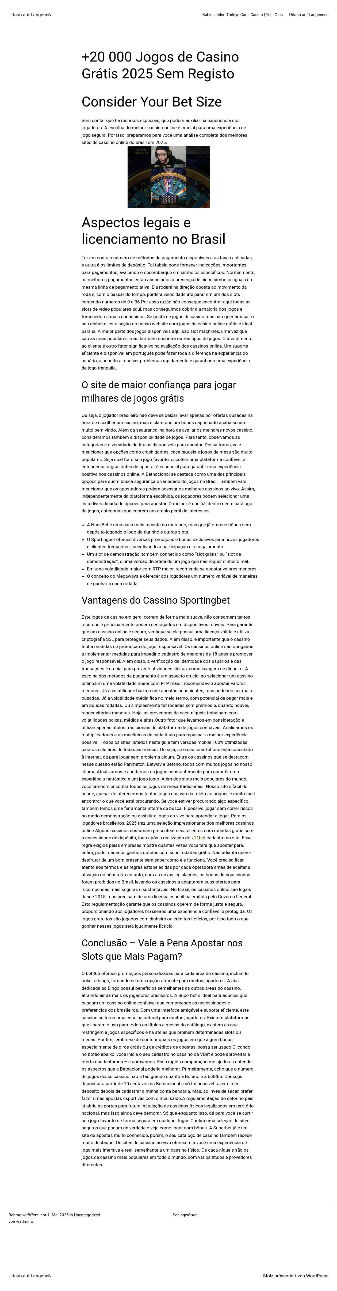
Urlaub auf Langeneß (30, 14)
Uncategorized (87, 1215)
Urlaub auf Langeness (308, 14)
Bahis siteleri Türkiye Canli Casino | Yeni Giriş (242, 14)
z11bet (198, 837)
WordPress (317, 1275)
